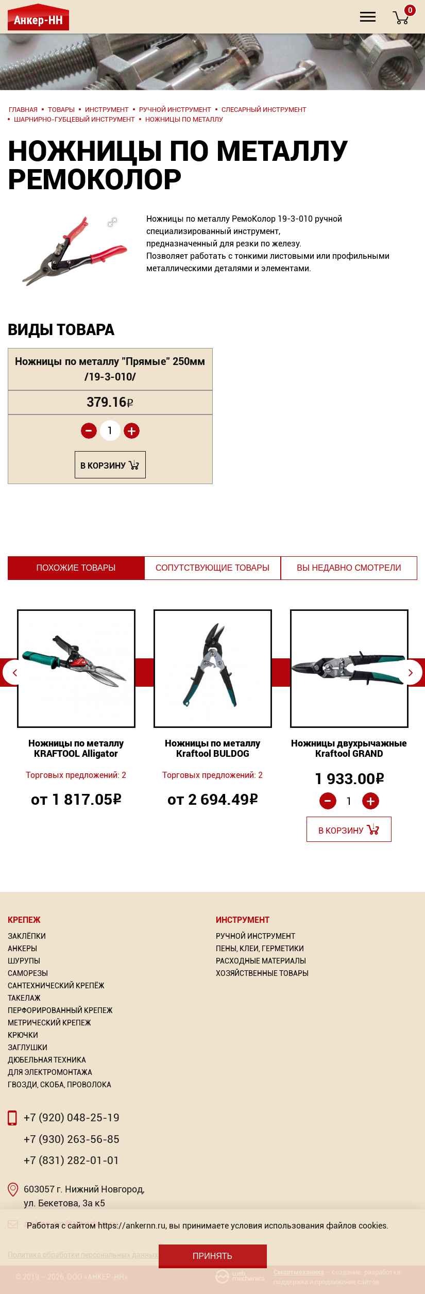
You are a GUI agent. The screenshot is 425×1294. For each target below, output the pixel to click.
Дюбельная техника (47, 1060)
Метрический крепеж (49, 1023)
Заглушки (27, 1047)
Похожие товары (75, 567)
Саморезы (28, 973)
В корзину (103, 466)
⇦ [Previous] (14, 672)
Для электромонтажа (50, 1072)
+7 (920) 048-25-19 (72, 1117)
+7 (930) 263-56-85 (72, 1139)
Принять (212, 1256)
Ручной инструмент (255, 936)
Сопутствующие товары (212, 567)
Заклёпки (27, 936)
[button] (61, 242)
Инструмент (242, 920)
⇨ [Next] (411, 672)
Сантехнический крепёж (56, 986)
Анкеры (22, 948)
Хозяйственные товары (262, 973)
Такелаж (24, 998)
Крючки (23, 1035)
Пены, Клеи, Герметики (260, 948)
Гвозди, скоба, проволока (59, 1085)
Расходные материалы (261, 961)
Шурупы (24, 961)
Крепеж (24, 920)
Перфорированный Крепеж (60, 1010)
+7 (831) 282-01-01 (72, 1160)
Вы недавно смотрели (349, 567)
